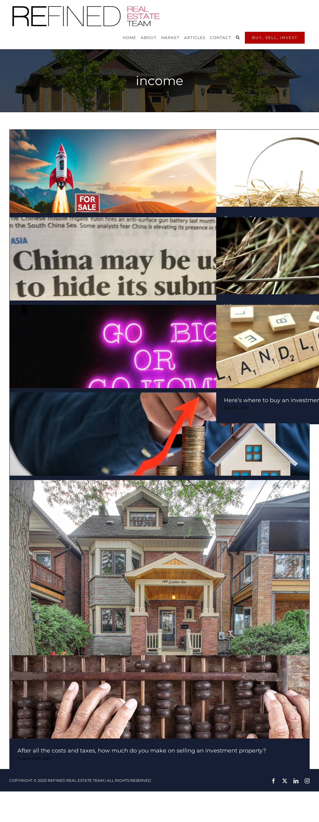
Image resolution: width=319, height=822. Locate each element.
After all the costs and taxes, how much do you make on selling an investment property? (141, 750)
